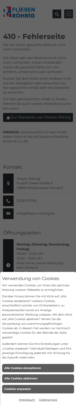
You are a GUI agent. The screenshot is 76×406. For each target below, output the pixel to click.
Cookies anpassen (17, 389)
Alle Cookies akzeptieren (22, 368)
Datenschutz (48, 400)
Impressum (27, 400)
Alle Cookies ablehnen (20, 378)
